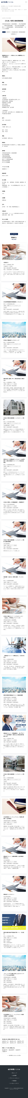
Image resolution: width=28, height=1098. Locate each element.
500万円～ (19, 1041)
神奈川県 (11, 1049)
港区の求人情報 (5, 7)
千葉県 (3, 1051)
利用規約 (14, 1080)
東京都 (3, 1049)
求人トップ (14, 1072)
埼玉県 (17, 1049)
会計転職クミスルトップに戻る (15, 1055)
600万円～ (4, 1042)
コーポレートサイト (14, 1083)
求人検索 (10, 6)
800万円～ (19, 1042)
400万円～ (4, 1041)
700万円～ (12, 1042)
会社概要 (14, 1075)
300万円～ (12, 1041)
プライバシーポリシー (14, 1078)
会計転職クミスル (7, 2)
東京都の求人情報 (17, 6)
